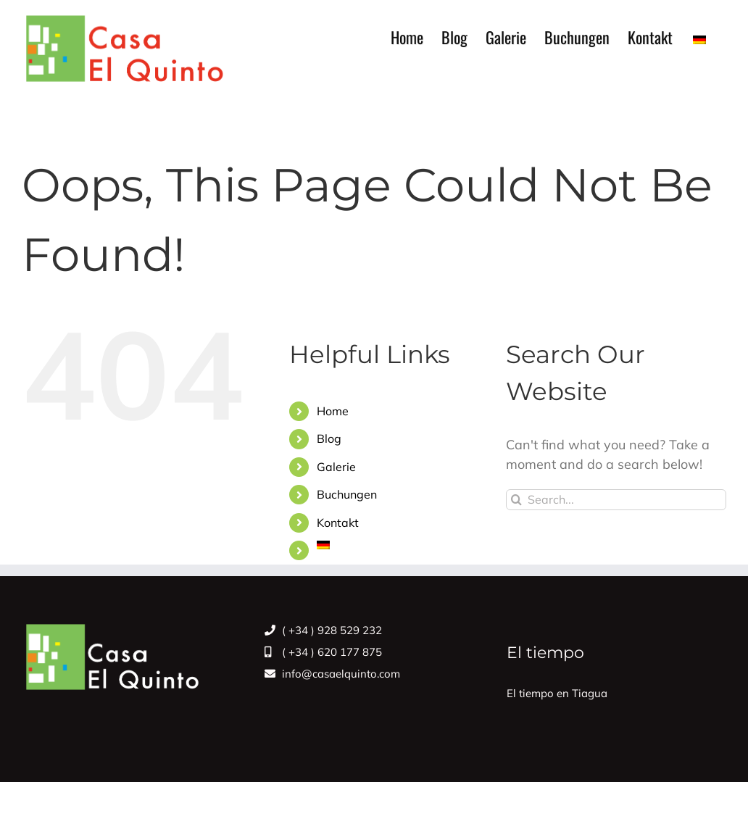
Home (333, 411)
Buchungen (347, 494)
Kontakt (338, 522)
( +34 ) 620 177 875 (323, 652)
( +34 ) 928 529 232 (323, 630)
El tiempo (545, 652)
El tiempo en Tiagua (557, 693)
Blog (329, 438)
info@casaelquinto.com (332, 674)
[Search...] (616, 499)
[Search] (516, 499)
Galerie (336, 466)
